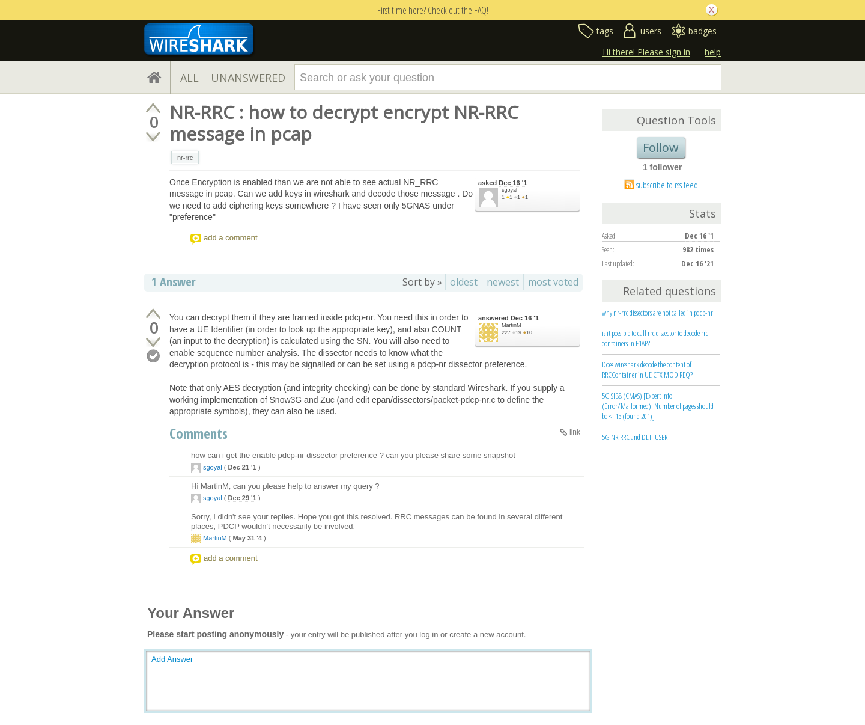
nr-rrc (185, 157)
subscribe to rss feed (667, 185)
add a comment (231, 237)
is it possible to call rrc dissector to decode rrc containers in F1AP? (655, 338)
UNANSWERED (248, 77)
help (713, 52)
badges (702, 31)
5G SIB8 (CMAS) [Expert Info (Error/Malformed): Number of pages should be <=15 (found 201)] (658, 405)
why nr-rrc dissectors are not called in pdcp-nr (657, 312)
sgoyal (509, 190)
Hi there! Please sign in (646, 52)
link (574, 432)
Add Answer (172, 659)
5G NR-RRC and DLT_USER (634, 437)
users (650, 31)
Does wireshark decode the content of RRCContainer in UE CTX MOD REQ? (647, 369)
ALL (189, 77)
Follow (661, 147)
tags (604, 31)
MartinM (511, 325)
